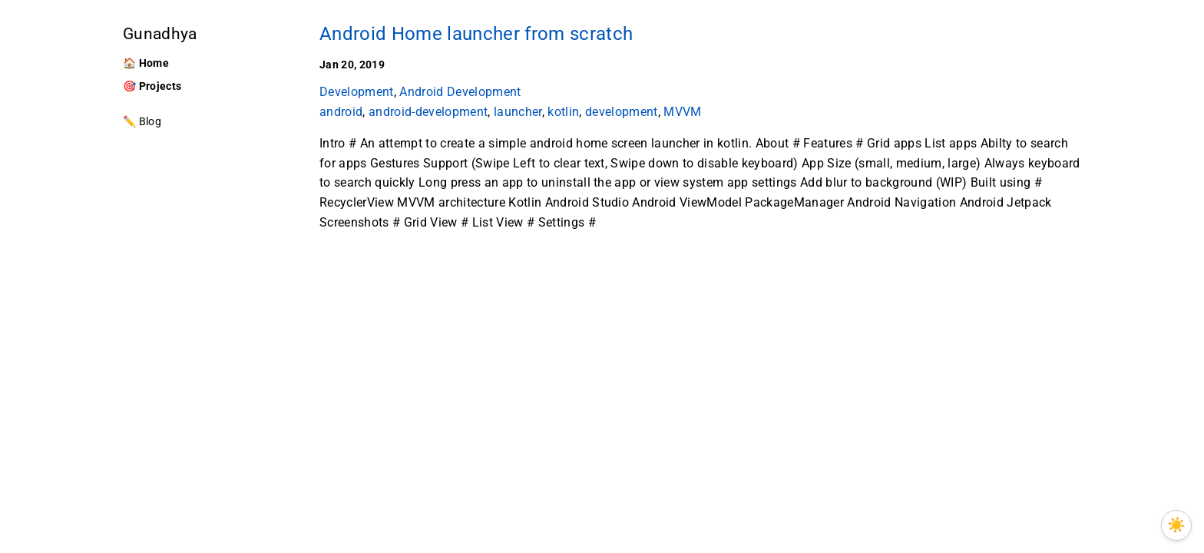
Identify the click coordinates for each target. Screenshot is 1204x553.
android (340, 111)
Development (356, 91)
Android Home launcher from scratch (476, 34)
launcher (518, 111)
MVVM (682, 111)
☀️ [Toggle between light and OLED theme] (1176, 525)
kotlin (563, 111)
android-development (428, 111)
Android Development (460, 91)
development (621, 111)
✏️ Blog (142, 121)
